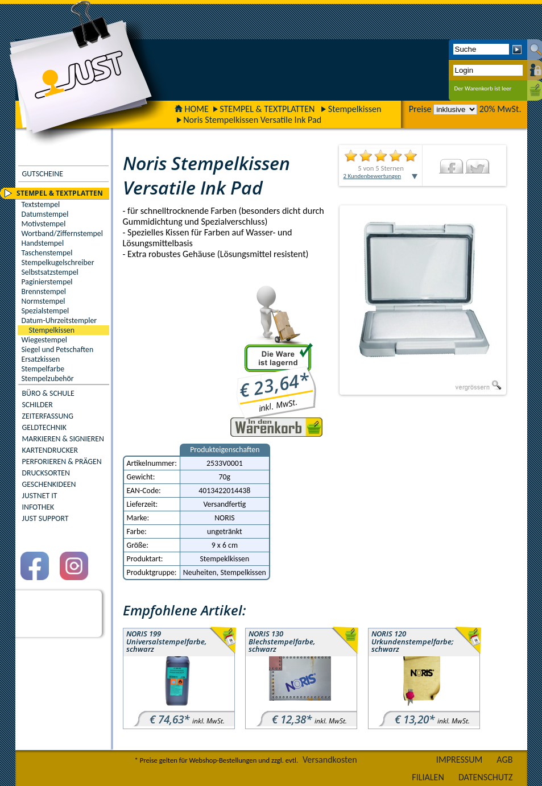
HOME (192, 109)
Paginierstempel (47, 282)
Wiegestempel (45, 340)
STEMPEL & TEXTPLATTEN (267, 109)
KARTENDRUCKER (50, 450)
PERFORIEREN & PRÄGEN (62, 461)
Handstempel (43, 243)
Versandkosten (330, 759)
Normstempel (43, 301)
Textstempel (41, 204)
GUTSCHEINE (42, 174)
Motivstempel (44, 224)
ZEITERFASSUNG (47, 416)
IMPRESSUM (459, 759)
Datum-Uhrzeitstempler (59, 320)
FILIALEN (428, 777)
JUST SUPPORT (45, 518)
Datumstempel (45, 214)
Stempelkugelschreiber (58, 262)
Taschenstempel (47, 253)
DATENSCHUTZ (485, 777)
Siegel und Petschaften (58, 349)
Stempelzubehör (48, 378)
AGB (504, 759)
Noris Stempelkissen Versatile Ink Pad (252, 119)
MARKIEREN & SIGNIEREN (63, 439)
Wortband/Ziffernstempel (62, 233)
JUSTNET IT (39, 495)
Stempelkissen (355, 109)
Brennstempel (44, 291)
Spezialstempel (45, 311)
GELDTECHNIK (44, 427)
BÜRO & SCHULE (48, 393)
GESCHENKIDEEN (49, 484)
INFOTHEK (38, 507)
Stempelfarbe (43, 369)
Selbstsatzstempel (50, 272)
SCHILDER (37, 404)
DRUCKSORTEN (46, 473)
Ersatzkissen (41, 359)
